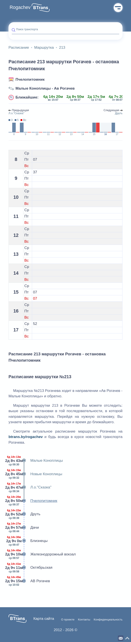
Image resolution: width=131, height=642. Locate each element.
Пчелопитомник (30, 79)
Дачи (24, 527)
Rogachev (20, 7)
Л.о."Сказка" (30, 487)
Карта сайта (43, 619)
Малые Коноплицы (36, 460)
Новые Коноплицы (35, 474)
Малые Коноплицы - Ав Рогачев (45, 88)
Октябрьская (30, 567)
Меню (118, 7)
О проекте (67, 619)
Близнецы (28, 541)
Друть (24, 514)
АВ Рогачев (29, 581)
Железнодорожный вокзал (42, 554)
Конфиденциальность (108, 619)
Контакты (84, 619)
